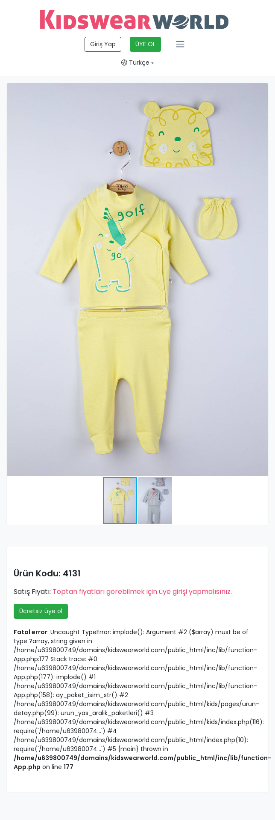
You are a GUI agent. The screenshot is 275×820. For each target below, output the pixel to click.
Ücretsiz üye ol (40, 611)
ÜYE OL (145, 44)
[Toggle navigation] (180, 44)
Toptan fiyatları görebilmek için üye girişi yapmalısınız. (142, 591)
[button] (260, 91)
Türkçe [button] (135, 62)
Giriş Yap (103, 44)
